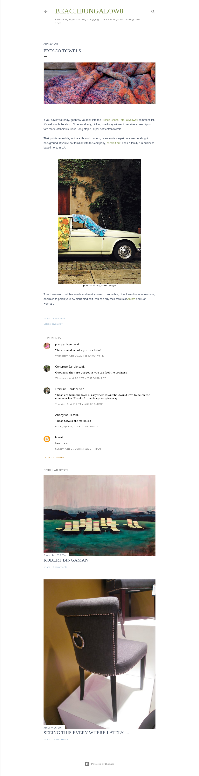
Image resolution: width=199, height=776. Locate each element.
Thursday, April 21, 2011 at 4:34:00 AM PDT (79, 404)
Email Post (59, 318)
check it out (113, 143)
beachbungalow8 (89, 11)
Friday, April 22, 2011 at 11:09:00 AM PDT (78, 426)
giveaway (57, 323)
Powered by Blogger (99, 764)
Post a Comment (55, 457)
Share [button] (47, 318)
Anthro (131, 299)
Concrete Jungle (66, 366)
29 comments (60, 739)
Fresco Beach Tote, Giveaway (120, 119)
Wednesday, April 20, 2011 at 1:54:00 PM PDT (80, 355)
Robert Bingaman (66, 559)
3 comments (60, 566)
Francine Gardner (66, 389)
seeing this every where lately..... (86, 732)
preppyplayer (64, 344)
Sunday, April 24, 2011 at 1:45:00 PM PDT (78, 448)
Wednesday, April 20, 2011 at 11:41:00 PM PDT (80, 378)
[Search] (153, 11)
